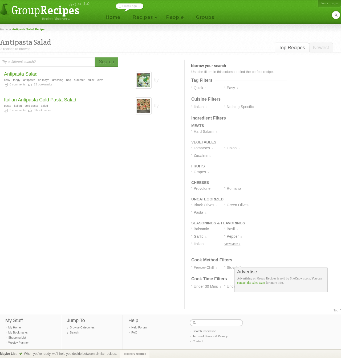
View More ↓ (232, 243)
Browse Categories (82, 327)
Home (4, 29)
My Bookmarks (18, 332)
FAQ (134, 332)
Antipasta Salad (21, 74)
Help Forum (139, 327)
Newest (321, 47)
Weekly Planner (18, 342)
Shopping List (17, 337)
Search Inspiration (204, 331)
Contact (198, 341)
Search (74, 332)
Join (323, 3)
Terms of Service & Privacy (210, 336)
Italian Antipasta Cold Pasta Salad (40, 99)
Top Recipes (292, 47)
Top (336, 310)
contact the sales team (251, 283)
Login (334, 3)
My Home (14, 327)
